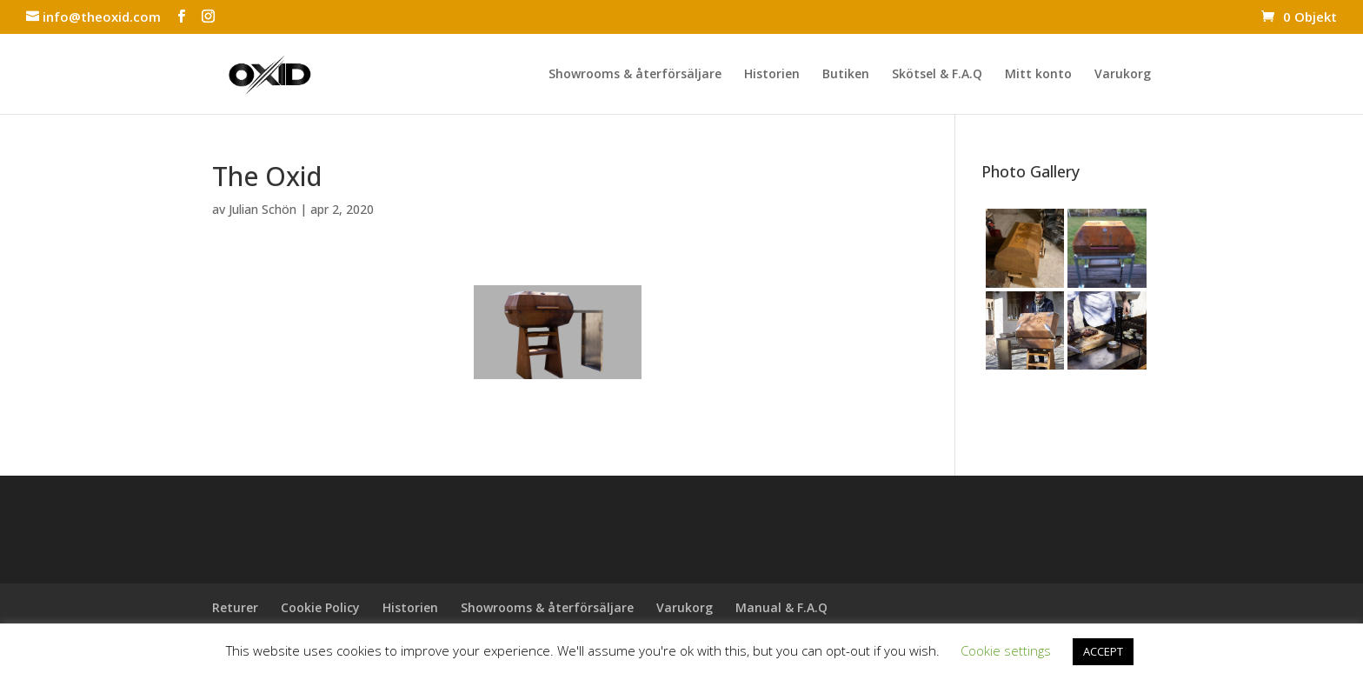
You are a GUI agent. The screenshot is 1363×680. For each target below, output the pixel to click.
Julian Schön (262, 209)
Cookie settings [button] (1006, 650)
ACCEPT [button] (1103, 651)
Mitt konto (1038, 75)
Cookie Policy (320, 607)
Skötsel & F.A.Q (937, 75)
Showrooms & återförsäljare (635, 75)
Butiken (845, 75)
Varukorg (1122, 75)
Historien (772, 75)
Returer (235, 607)
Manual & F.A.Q (781, 607)
